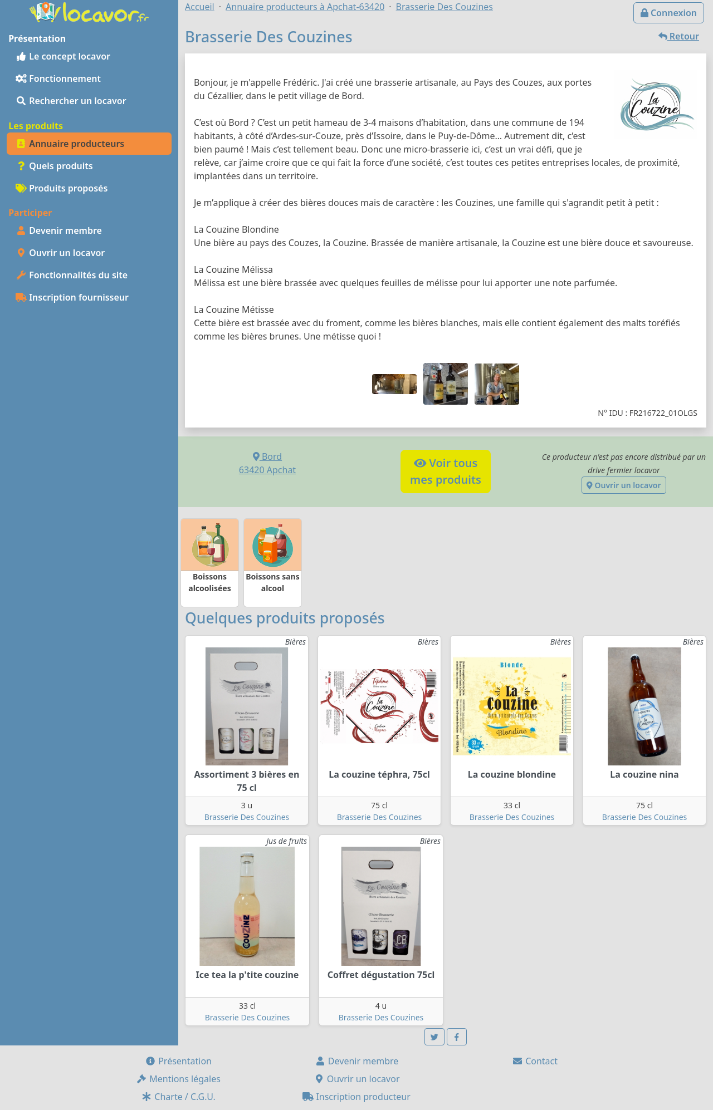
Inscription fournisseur (72, 297)
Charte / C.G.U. (178, 1097)
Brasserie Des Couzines (247, 817)
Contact (535, 1061)
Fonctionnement (58, 78)
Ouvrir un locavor (60, 253)
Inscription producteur (356, 1097)
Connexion (669, 13)
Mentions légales (178, 1079)
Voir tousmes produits (445, 471)
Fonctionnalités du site (72, 275)
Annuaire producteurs (70, 143)
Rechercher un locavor (71, 101)
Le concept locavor (63, 56)
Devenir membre (59, 230)
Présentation (178, 1061)
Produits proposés (62, 188)
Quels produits (54, 166)
